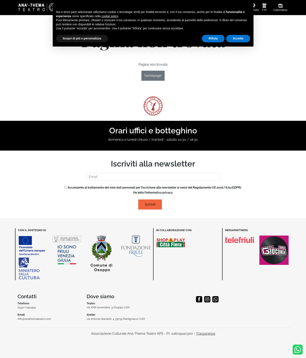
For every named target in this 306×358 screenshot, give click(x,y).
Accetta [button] (238, 38)
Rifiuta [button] (213, 38)
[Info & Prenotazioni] (298, 349)
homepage (153, 76)
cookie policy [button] (109, 16)
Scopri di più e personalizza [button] (82, 38)
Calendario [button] (280, 10)
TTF (264, 10)
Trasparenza (205, 334)
